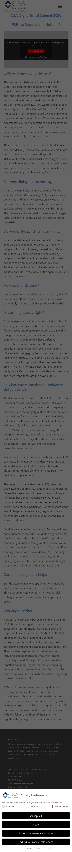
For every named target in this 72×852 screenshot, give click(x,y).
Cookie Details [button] (27, 847)
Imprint (47, 847)
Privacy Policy (39, 847)
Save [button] (36, 823)
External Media (59, 805)
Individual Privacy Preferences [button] (36, 840)
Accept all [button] (36, 814)
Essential (8, 805)
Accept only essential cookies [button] (36, 832)
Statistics (32, 805)
